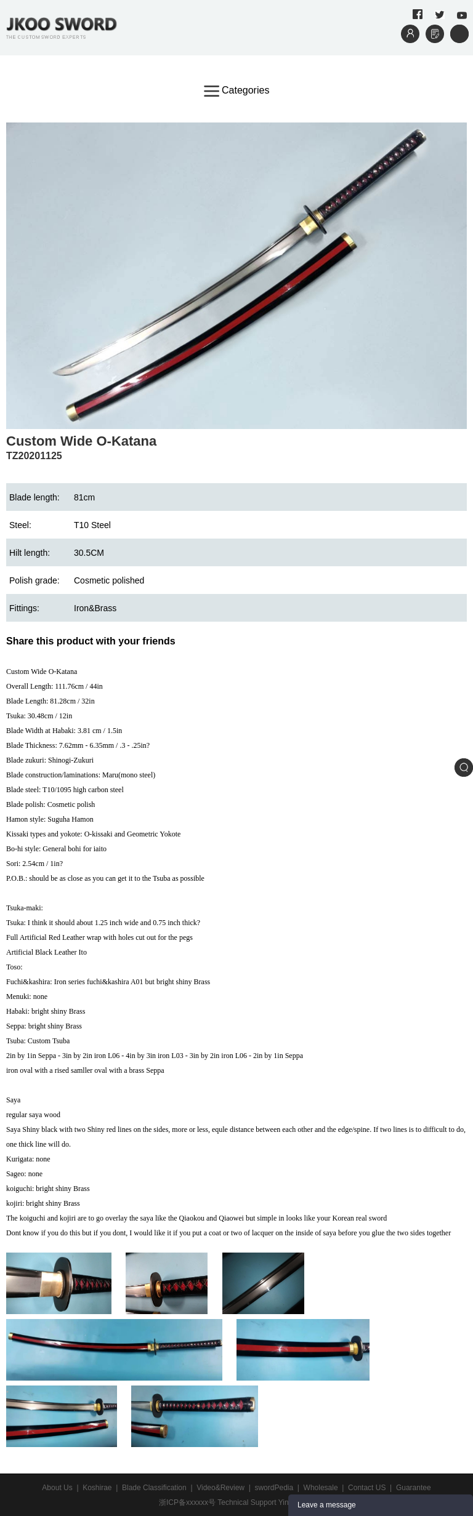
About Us (57, 1487)
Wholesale (321, 1487)
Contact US (367, 1487)
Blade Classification (154, 1487)
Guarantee (413, 1487)
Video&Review (220, 1487)
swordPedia (273, 1487)
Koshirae (97, 1487)
